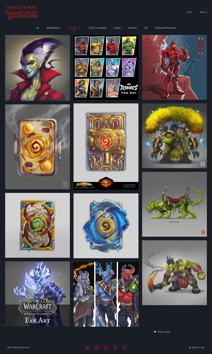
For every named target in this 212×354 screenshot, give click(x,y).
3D (146, 27)
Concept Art (74, 27)
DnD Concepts (97, 27)
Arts (189, 12)
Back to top (197, 347)
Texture (132, 27)
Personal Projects (165, 27)
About (203, 12)
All (37, 27)
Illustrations (53, 27)
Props (117, 27)
